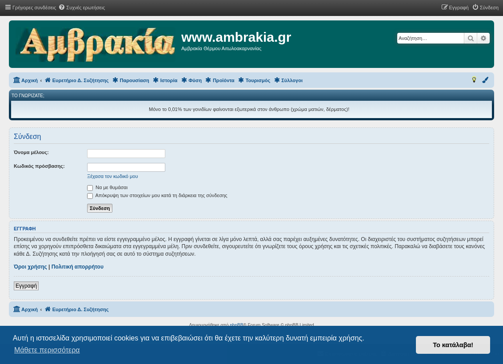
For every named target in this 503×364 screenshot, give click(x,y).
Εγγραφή (26, 286)
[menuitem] (81, 7)
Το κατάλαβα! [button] (453, 344)
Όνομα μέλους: (31, 152)
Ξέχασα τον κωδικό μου (112, 176)
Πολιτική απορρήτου (78, 267)
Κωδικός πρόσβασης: (39, 166)
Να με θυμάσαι (107, 187)
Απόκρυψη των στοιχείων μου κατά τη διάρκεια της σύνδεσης (157, 195)
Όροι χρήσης (30, 267)
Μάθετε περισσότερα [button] (47, 350)
